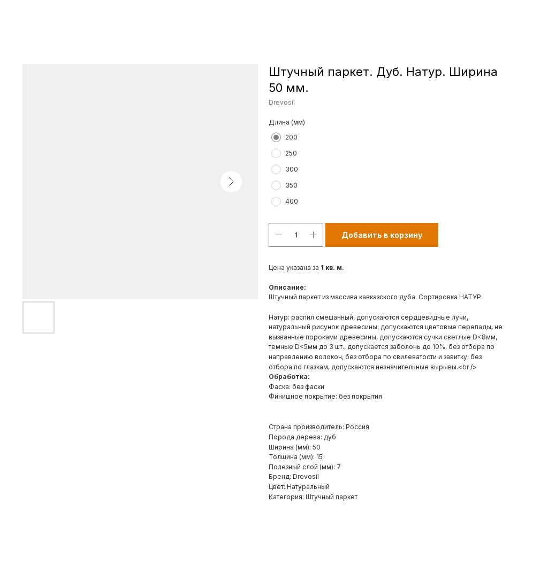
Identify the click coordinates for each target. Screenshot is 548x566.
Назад (28, 15)
